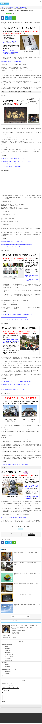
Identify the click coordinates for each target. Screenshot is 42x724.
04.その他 (5, 676)
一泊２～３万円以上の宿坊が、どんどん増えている (11, 166)
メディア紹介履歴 (15, 632)
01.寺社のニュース (8, 664)
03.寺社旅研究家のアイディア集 (11, 7)
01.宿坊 (6, 646)
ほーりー (13, 13)
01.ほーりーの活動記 (7, 644)
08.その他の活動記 (8, 660)
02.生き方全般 (7, 673)
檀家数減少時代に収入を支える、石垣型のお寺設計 (11, 61)
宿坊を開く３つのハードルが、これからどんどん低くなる (12, 158)
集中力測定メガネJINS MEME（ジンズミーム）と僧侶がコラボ (14, 317)
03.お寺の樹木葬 (8, 650)
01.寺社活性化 (23, 7)
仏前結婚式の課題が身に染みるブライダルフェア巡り (12, 241)
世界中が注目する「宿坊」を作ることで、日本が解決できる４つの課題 (15, 161)
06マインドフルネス (9, 656)
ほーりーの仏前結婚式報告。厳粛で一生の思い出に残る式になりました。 (16, 244)
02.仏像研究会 (7, 666)
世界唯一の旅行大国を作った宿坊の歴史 (9, 163)
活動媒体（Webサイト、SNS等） (18, 630)
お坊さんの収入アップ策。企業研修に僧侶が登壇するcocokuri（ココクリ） (16, 314)
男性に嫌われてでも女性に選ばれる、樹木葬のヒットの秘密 (13, 387)
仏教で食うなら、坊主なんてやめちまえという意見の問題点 (13, 517)
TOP (1, 7)
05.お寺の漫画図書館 (9, 654)
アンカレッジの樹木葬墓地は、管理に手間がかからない (12, 389)
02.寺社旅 (5, 662)
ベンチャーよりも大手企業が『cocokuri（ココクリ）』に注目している (15, 319)
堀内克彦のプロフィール (17, 628)
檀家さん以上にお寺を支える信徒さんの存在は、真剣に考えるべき (14, 384)
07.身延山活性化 (8, 658)
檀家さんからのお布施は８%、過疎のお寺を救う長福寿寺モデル (14, 464)
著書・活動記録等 (15, 633)
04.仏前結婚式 (7, 652)
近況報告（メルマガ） (7, 635)
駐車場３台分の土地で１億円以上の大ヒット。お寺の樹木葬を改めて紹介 (16, 381)
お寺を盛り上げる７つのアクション (10, 637)
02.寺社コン (7, 648)
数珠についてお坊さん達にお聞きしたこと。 (10, 246)
